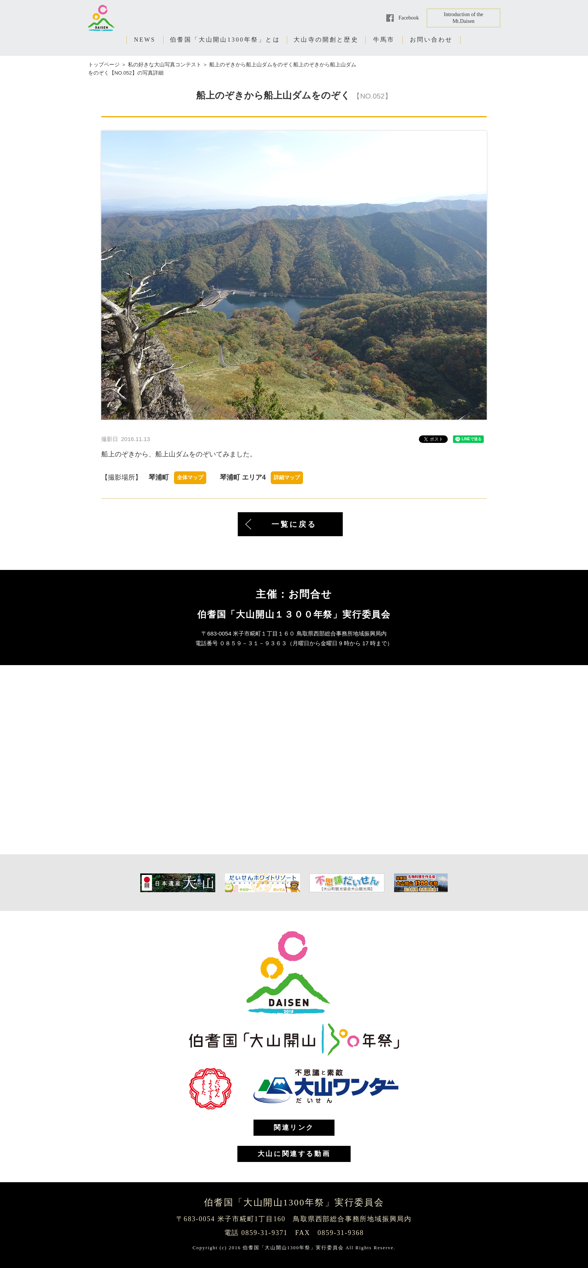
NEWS (145, 39)
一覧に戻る (294, 524)
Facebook (409, 18)
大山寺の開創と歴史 (326, 39)
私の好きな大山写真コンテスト (164, 64)
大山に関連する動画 (294, 1153)
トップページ (104, 64)
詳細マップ (287, 477)
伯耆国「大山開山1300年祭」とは (225, 39)
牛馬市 (384, 39)
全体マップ (190, 477)
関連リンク (294, 1127)
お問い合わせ (431, 39)
